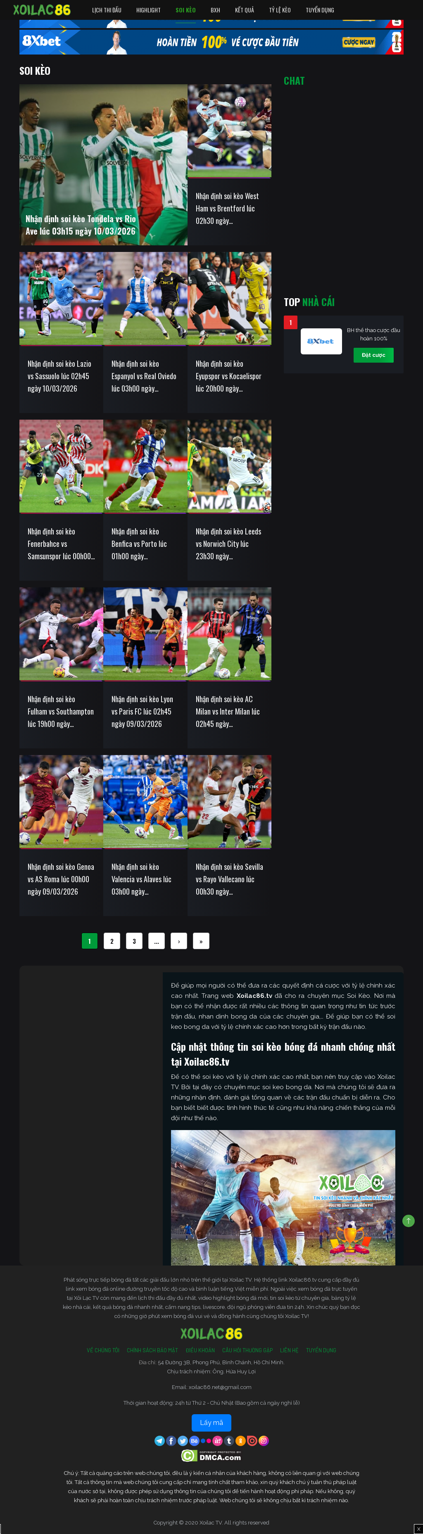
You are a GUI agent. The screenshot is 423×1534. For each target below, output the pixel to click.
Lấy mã (211, 1423)
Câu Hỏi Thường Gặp (247, 1350)
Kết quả (244, 9)
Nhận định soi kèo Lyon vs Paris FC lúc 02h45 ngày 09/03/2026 (142, 711)
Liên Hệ (289, 1350)
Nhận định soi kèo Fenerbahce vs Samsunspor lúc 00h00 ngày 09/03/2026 (59, 544)
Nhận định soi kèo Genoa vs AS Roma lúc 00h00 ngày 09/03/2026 (61, 879)
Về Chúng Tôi (103, 1350)
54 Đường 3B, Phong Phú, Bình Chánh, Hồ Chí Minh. (221, 1362)
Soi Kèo (186, 9)
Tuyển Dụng (320, 9)
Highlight (148, 9)
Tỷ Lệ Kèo (280, 9)
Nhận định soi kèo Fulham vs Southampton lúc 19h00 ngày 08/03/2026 (61, 711)
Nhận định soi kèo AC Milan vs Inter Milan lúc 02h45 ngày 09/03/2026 (228, 711)
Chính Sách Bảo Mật (152, 1350)
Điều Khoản (200, 1350)
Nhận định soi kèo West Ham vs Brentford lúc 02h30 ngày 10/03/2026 (227, 208)
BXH (215, 9)
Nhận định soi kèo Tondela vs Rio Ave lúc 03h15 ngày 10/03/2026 (81, 224)
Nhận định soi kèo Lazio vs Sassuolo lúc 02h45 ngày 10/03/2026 (59, 376)
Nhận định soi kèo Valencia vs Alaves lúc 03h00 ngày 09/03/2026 (141, 879)
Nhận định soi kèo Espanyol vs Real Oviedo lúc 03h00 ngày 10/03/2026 (144, 376)
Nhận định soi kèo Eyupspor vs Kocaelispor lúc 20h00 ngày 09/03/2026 (228, 376)
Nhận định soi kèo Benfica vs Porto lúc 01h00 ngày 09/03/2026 (139, 544)
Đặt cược (373, 355)
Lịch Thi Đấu (106, 9)
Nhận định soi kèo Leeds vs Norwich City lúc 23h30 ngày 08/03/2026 (228, 544)
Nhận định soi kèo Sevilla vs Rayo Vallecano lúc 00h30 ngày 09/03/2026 (229, 879)
